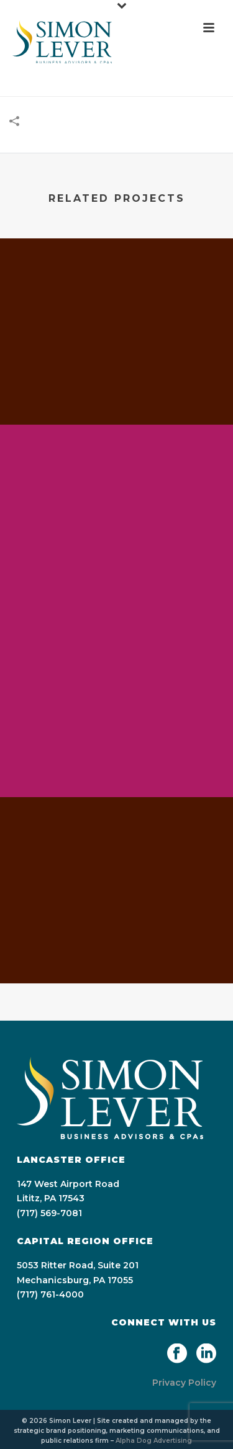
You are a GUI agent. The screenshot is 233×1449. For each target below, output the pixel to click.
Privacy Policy (184, 1382)
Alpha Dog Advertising (154, 1441)
